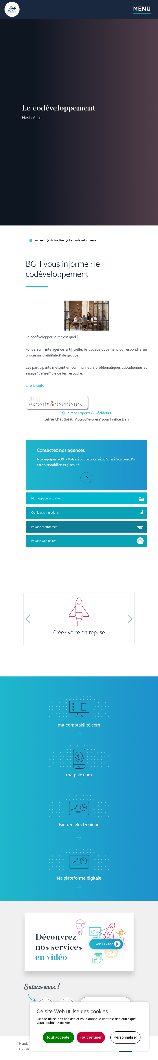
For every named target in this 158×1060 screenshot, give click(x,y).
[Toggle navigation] (142, 9)
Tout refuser (91, 1037)
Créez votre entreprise (79, 632)
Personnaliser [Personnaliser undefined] (125, 1037)
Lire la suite (35, 448)
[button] (28, 619)
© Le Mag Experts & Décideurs (86, 475)
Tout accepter (58, 1037)
